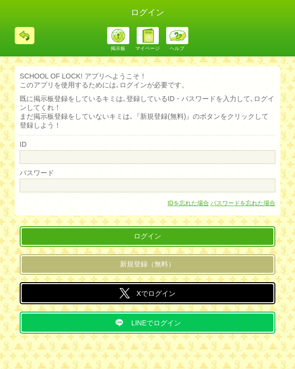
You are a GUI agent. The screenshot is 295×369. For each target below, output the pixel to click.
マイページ (147, 48)
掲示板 (118, 48)
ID (23, 144)
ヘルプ (177, 48)
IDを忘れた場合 (188, 203)
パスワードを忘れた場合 (242, 203)
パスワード (37, 173)
